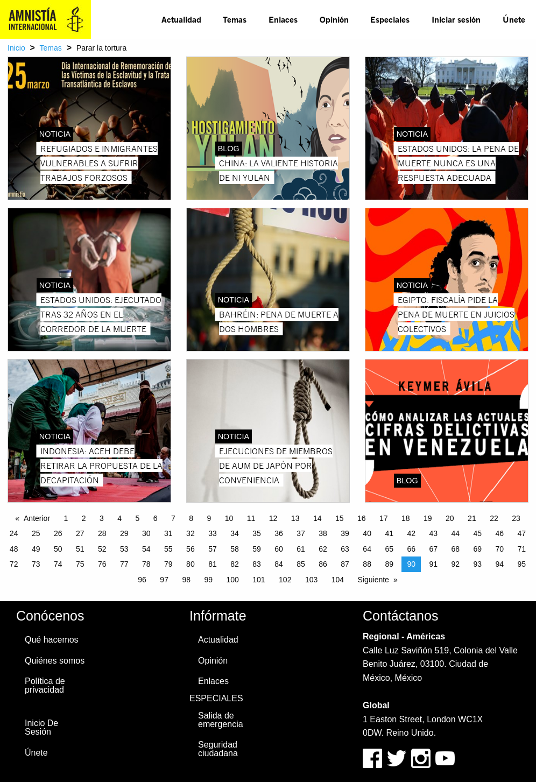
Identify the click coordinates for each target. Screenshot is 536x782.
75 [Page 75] (80, 564)
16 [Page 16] (361, 518)
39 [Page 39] (345, 533)
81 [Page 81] (212, 564)
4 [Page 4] (119, 518)
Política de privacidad (45, 685)
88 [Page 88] (367, 564)
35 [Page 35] (256, 533)
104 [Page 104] (338, 579)
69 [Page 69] (478, 549)
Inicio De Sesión (41, 727)
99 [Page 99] (208, 579)
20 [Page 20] (450, 518)
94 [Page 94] (500, 564)
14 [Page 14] (317, 518)
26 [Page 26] (58, 533)
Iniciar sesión (456, 19)
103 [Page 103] (311, 579)
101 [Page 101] (258, 579)
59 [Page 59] (256, 549)
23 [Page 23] (516, 518)
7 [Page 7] (173, 518)
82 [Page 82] (234, 564)
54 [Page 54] (146, 549)
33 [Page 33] (212, 533)
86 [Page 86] (323, 564)
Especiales (390, 19)
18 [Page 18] (405, 518)
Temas (234, 19)
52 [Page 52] (102, 549)
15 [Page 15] (339, 518)
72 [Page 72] (14, 564)
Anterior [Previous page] (37, 518)
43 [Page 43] (433, 533)
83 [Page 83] (256, 564)
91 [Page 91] (433, 564)
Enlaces (283, 19)
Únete (514, 19)
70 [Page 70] (500, 549)
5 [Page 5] (138, 518)
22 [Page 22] (494, 518)
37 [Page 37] (301, 533)
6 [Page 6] (155, 518)
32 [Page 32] (190, 533)
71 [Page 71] (522, 549)
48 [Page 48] (14, 549)
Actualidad (181, 19)
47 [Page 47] (522, 533)
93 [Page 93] (478, 564)
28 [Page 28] (102, 533)
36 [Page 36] (278, 533)
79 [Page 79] (168, 564)
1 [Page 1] (66, 518)
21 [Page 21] (472, 518)
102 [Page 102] (285, 579)
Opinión (334, 19)
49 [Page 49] (36, 549)
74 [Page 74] (58, 564)
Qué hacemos (52, 639)
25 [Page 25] (36, 533)
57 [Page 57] (212, 549)
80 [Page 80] (190, 564)
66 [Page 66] (411, 549)
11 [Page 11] (251, 518)
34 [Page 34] (234, 533)
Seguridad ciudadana (218, 749)
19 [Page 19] (428, 518)
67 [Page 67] (433, 549)
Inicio (16, 48)
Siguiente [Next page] (373, 579)
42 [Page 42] (411, 533)
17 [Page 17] (383, 518)
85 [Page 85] (301, 564)
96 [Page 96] (142, 579)
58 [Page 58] (234, 549)
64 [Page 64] (367, 549)
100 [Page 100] (232, 579)
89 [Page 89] (389, 564)
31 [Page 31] (168, 533)
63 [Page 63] (345, 549)
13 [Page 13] (295, 518)
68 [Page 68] (455, 549)
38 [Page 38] (323, 533)
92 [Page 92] (455, 564)
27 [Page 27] (80, 533)
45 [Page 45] (478, 533)
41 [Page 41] (389, 533)
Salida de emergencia (220, 720)
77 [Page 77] (124, 564)
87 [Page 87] (345, 564)
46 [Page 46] (500, 533)
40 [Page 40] (367, 533)
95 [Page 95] (522, 564)
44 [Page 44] (455, 533)
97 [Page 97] (164, 579)
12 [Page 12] (273, 518)
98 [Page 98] (186, 579)
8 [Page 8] (191, 518)
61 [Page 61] (301, 549)
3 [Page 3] (102, 518)
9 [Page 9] (209, 518)
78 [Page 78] (146, 564)
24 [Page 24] (14, 533)
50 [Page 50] (58, 549)
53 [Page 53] (124, 549)
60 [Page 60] (278, 549)
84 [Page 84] (278, 564)
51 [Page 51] (80, 549)
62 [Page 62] (323, 549)
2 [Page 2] (84, 518)
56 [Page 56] (190, 549)
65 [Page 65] (389, 549)
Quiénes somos (54, 660)
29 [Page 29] (124, 533)
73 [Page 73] (36, 564)
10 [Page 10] (229, 518)
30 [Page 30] (146, 533)
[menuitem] (181, 19)
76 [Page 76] (102, 564)
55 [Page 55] (168, 549)
